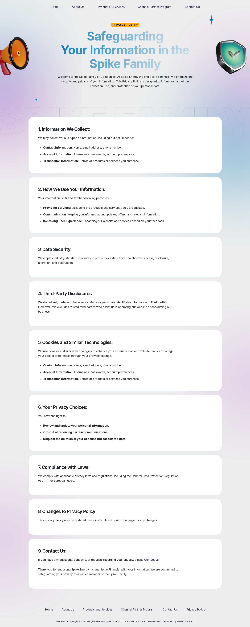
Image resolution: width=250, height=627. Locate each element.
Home (54, 6)
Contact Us (192, 6)
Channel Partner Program (154, 6)
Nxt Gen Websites (185, 621)
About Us (78, 6)
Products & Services (111, 7)
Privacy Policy (195, 609)
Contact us (151, 559)
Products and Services (97, 609)
